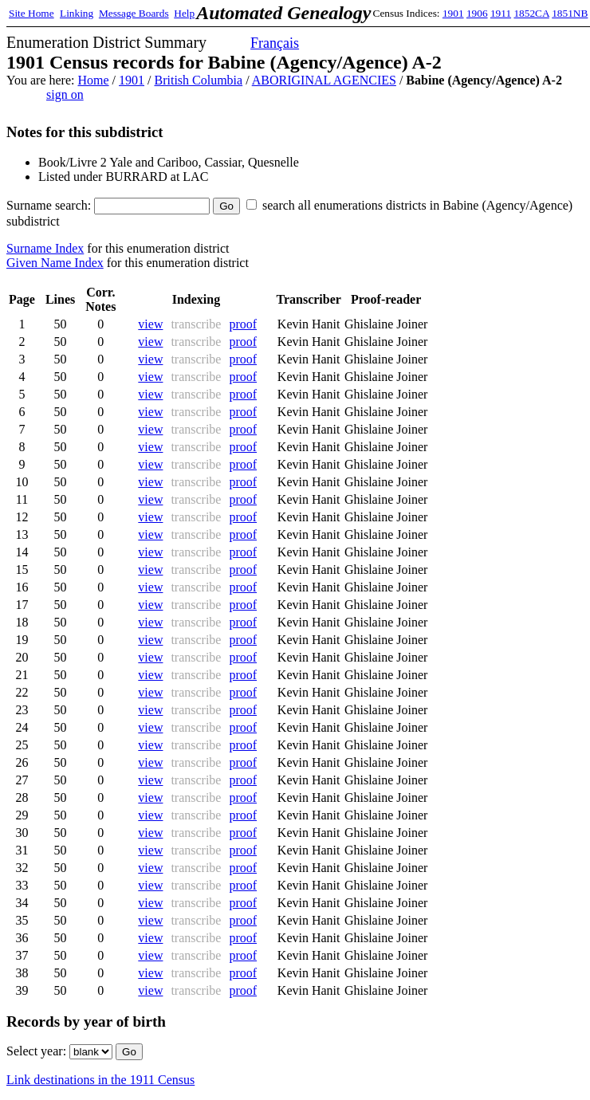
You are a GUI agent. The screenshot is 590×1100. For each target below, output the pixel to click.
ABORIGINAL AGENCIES (324, 80)
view (150, 324)
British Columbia (198, 80)
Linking (76, 13)
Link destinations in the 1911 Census (100, 1079)
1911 (500, 13)
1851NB (570, 13)
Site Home (31, 13)
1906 (477, 13)
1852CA (531, 13)
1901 (453, 13)
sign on (65, 94)
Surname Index (45, 248)
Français (274, 43)
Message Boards (134, 13)
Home (92, 80)
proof (243, 324)
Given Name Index (55, 262)
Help (184, 13)
